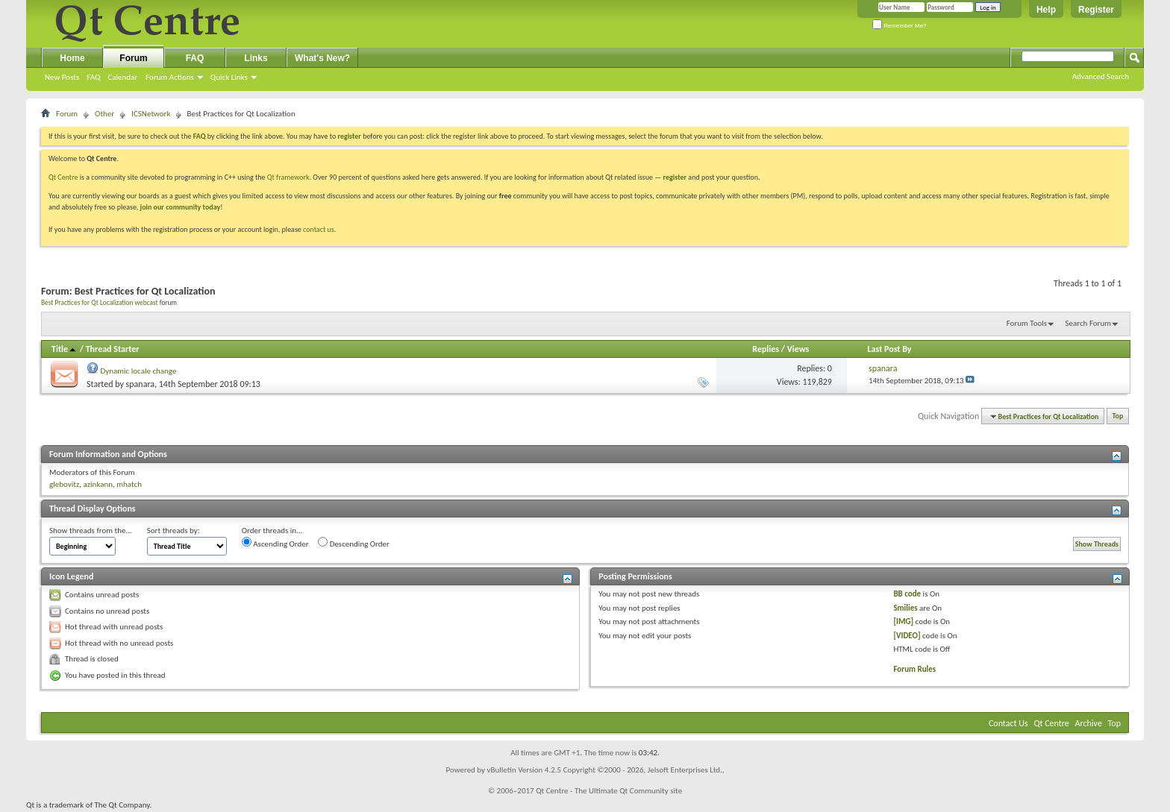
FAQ (93, 77)
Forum (133, 58)
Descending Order (354, 543)
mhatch (129, 484)
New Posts (62, 77)
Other (104, 114)
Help (1046, 9)
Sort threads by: (173, 530)
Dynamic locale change (139, 371)
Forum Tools (1027, 323)
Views (798, 349)
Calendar (122, 77)
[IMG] (903, 621)
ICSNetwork (150, 114)
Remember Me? (899, 25)
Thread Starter (113, 349)
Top (1118, 416)
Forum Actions (170, 77)
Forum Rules (914, 669)
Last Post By (890, 349)
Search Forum (1089, 323)
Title (64, 349)
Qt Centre (63, 177)
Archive (1088, 723)
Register (1096, 9)
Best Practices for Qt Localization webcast (99, 302)
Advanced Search (1100, 76)
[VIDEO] (906, 636)
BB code (907, 594)
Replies (765, 349)
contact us (318, 229)
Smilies (905, 608)
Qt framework (288, 177)
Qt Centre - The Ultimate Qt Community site (609, 791)
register (674, 177)
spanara (140, 384)
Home (72, 58)
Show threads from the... (90, 530)
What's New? (322, 58)
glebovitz (64, 484)
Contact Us (1008, 723)
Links (255, 58)
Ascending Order (275, 543)
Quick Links (229, 77)
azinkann (98, 484)
